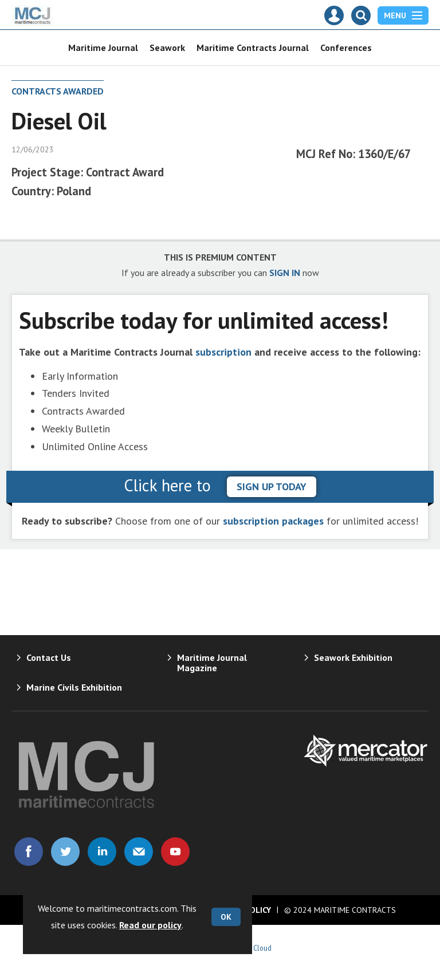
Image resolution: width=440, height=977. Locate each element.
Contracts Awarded (57, 91)
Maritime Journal (103, 47)
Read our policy (150, 925)
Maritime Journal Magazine (212, 662)
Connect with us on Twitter (65, 851)
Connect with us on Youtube (175, 851)
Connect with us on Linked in (102, 851)
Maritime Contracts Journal (253, 47)
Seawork (167, 47)
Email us (139, 851)
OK (226, 917)
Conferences (346, 47)
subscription (223, 352)
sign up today (272, 486)
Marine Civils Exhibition (74, 687)
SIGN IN (284, 272)
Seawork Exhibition (353, 657)
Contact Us (48, 657)
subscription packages (273, 520)
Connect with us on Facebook (29, 851)
